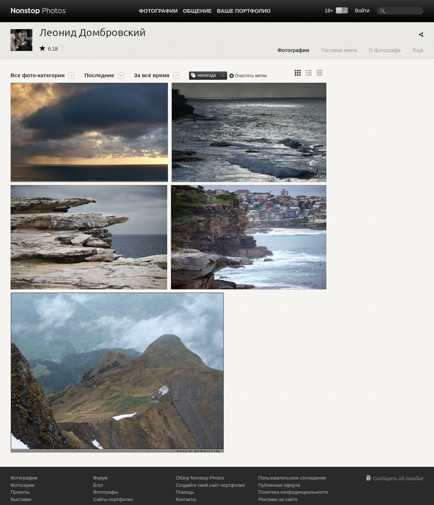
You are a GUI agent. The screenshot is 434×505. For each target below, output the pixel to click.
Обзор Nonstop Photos (200, 466)
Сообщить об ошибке (398, 467)
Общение (197, 11)
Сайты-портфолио (113, 487)
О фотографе (385, 50)
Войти (362, 10)
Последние (99, 75)
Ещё (418, 50)
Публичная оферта (279, 473)
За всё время (151, 75)
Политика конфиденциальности (293, 480)
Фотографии (158, 11)
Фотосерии (22, 473)
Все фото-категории (38, 75)
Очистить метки (251, 75)
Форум (100, 466)
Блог (98, 473)
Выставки (21, 487)
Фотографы (105, 480)
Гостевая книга (338, 50)
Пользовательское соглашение (292, 466)
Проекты (20, 480)
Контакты (186, 487)
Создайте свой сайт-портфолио (210, 473)
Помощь (185, 480)
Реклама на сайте (278, 487)
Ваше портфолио (244, 11)
